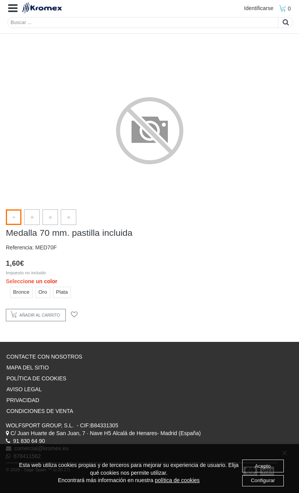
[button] (12, 8)
